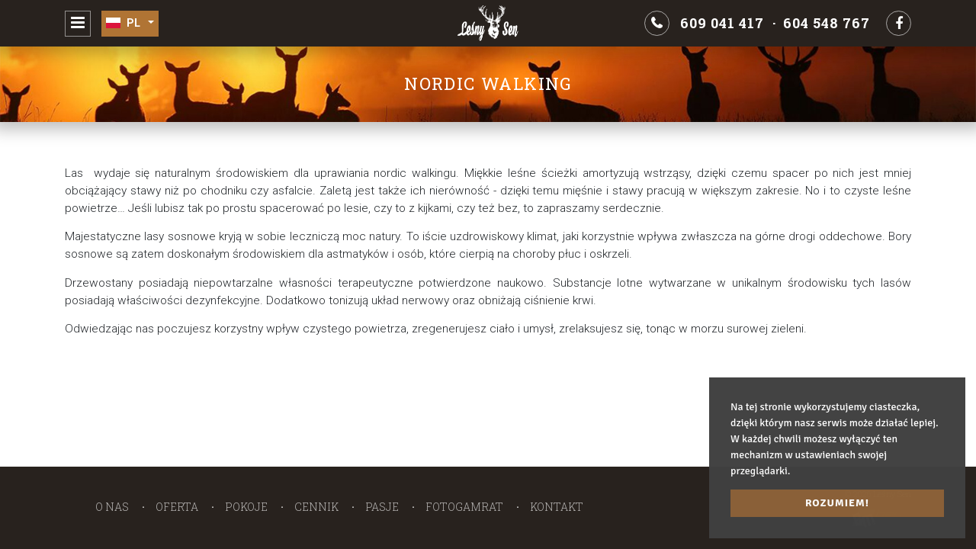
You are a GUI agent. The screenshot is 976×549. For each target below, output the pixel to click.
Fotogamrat (464, 506)
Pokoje (246, 506)
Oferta (177, 506)
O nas (112, 506)
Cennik (316, 506)
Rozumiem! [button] (837, 502)
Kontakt (556, 506)
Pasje (382, 506)
